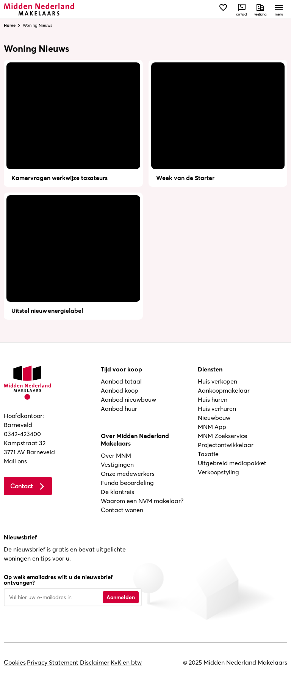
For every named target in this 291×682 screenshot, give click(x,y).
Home (10, 25)
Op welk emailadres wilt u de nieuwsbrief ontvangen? (58, 580)
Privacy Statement (52, 662)
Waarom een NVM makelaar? (142, 501)
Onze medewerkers (128, 473)
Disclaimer (95, 662)
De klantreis (117, 492)
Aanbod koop (119, 390)
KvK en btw (126, 662)
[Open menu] (278, 9)
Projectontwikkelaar (225, 445)
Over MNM (116, 455)
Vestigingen (117, 464)
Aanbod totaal (121, 381)
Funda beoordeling (127, 482)
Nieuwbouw (214, 417)
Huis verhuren (217, 408)
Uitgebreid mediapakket (232, 463)
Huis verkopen (217, 381)
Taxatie (208, 454)
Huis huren (212, 399)
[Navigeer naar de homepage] (39, 9)
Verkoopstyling (218, 472)
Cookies (15, 662)
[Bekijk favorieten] (223, 9)
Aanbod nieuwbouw (128, 399)
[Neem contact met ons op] (241, 9)
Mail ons (15, 461)
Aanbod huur (119, 408)
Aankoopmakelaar (224, 390)
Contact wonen (122, 510)
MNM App (212, 426)
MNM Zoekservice (222, 436)
